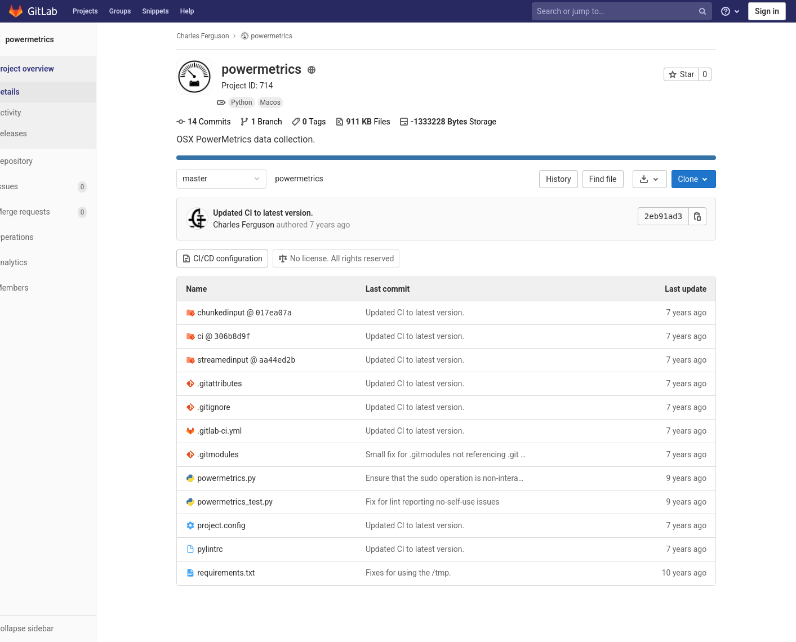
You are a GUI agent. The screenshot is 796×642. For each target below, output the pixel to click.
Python (255, 102)
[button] (61, 628)
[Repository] (61, 161)
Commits (217, 121)
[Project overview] (62, 69)
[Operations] (61, 237)
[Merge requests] (61, 212)
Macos (284, 102)
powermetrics (313, 178)
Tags (322, 121)
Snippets (155, 11)
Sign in (767, 11)
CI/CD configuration (236, 258)
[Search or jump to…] (623, 12)
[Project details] (62, 92)
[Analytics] (61, 262)
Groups (120, 11)
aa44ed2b (291, 360)
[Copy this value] (711, 216)
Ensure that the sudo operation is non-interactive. (460, 478)
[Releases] (62, 133)
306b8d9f (246, 336)
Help (187, 11)
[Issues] (61, 186)
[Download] (663, 179)
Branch (275, 121)
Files (376, 121)
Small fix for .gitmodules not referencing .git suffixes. (460, 454)
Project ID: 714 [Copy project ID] (261, 85)
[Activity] (62, 112)
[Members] (61, 288)
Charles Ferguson (216, 36)
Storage (461, 121)
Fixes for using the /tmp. (422, 572)
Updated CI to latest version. (277, 212)
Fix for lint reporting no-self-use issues (446, 501)
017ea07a (287, 313)
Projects (85, 11)
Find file (616, 179)
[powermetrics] (62, 39)
